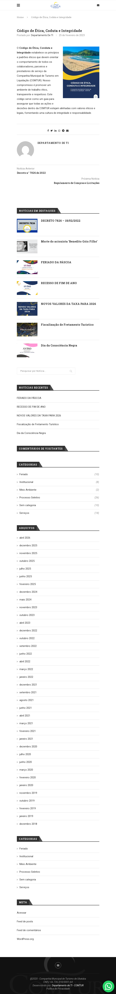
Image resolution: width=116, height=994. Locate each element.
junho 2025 (25, 576)
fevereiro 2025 (27, 584)
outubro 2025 (27, 560)
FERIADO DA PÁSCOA (56, 262)
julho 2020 (25, 754)
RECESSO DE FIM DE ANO (59, 283)
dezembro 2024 (28, 591)
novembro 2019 (28, 792)
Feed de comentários (29, 930)
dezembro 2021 (28, 684)
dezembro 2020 (28, 746)
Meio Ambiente (59, 490)
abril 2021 (24, 715)
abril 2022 (24, 661)
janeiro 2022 (26, 676)
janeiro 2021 (26, 738)
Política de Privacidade (58, 988)
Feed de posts (25, 921)
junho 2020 (25, 762)
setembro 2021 (28, 692)
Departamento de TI (42, 35)
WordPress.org (25, 939)
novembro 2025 (28, 553)
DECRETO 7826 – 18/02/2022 (60, 220)
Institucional (59, 482)
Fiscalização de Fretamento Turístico (67, 324)
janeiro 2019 (26, 816)
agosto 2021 (26, 700)
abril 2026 (24, 537)
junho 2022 (25, 653)
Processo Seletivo (59, 497)
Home (20, 17)
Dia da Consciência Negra (59, 345)
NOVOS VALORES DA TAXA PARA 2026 (68, 304)
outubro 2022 (27, 638)
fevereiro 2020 (27, 777)
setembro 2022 (28, 646)
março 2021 (26, 723)
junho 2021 (25, 707)
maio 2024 (25, 599)
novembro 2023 (28, 607)
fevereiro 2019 (27, 808)
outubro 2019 (27, 800)
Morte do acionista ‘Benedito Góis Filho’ (69, 241)
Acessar (21, 912)
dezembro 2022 (28, 630)
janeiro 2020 (26, 785)
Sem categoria (59, 505)
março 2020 (26, 769)
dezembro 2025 (28, 545)
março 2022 (26, 669)
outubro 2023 (27, 615)
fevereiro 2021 (27, 731)
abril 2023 (24, 622)
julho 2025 (25, 568)
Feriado (59, 474)
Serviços (59, 513)
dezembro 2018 (28, 823)
